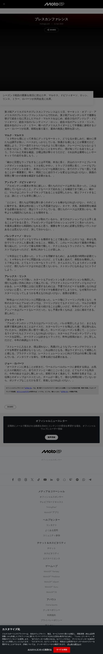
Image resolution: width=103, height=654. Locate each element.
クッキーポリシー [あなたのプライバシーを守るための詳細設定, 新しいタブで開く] (74, 644)
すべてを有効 (61, 650)
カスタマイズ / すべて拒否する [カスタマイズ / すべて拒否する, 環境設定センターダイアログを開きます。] (40, 650)
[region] (51, 639)
